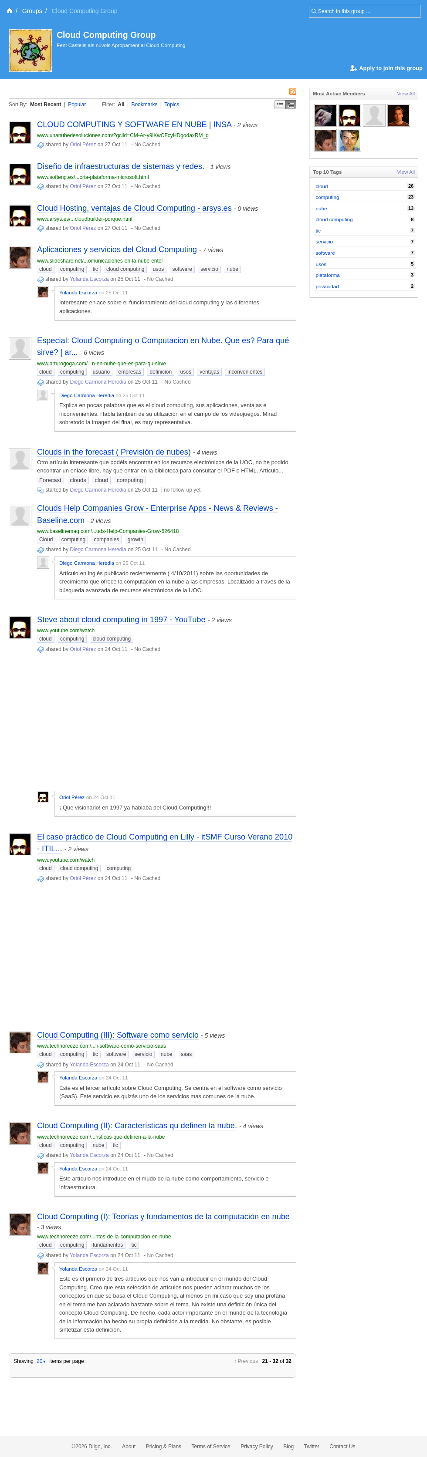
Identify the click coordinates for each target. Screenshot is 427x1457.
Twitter (311, 1447)
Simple (279, 104)
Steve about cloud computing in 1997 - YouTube (121, 619)
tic (95, 269)
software (182, 269)
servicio (209, 269)
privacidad (327, 286)
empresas (129, 372)
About (129, 1447)
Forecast (50, 480)
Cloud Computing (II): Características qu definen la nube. (137, 1125)
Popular (77, 104)
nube (232, 269)
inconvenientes (244, 372)
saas (186, 1054)
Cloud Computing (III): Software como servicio (118, 1035)
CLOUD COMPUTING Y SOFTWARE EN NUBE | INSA (134, 124)
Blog (288, 1447)
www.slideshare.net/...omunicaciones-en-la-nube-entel (100, 261)
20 (41, 1361)
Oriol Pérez (83, 145)
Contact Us (342, 1447)
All (121, 104)
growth (135, 539)
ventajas (209, 372)
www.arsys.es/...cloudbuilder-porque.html (84, 219)
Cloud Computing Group (106, 35)
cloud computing (125, 269)
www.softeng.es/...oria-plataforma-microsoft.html (93, 177)
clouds (78, 480)
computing (72, 269)
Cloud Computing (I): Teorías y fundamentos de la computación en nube (163, 1216)
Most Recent (45, 104)
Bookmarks (144, 104)
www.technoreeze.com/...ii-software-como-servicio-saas (101, 1046)
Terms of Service (210, 1447)
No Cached (147, 145)
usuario (101, 372)
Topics (171, 104)
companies (106, 539)
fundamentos (108, 1245)
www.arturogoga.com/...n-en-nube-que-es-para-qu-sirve (101, 364)
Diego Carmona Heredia (98, 382)
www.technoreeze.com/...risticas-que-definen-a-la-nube (101, 1137)
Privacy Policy (257, 1447)
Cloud (46, 539)
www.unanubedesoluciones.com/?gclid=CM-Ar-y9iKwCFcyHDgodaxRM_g (123, 135)
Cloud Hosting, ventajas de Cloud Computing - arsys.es (134, 208)
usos (158, 269)
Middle (290, 104)
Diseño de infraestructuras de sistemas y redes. (120, 166)
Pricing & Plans (163, 1447)
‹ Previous (246, 1361)
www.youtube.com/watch (66, 630)
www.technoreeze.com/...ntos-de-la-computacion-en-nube (104, 1237)
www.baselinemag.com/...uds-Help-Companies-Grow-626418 (108, 531)
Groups (32, 10)
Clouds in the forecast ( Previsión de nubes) (114, 452)
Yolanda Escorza (89, 279)
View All (406, 93)
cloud (45, 269)
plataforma (328, 275)
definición (160, 372)
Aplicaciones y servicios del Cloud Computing (117, 249)
